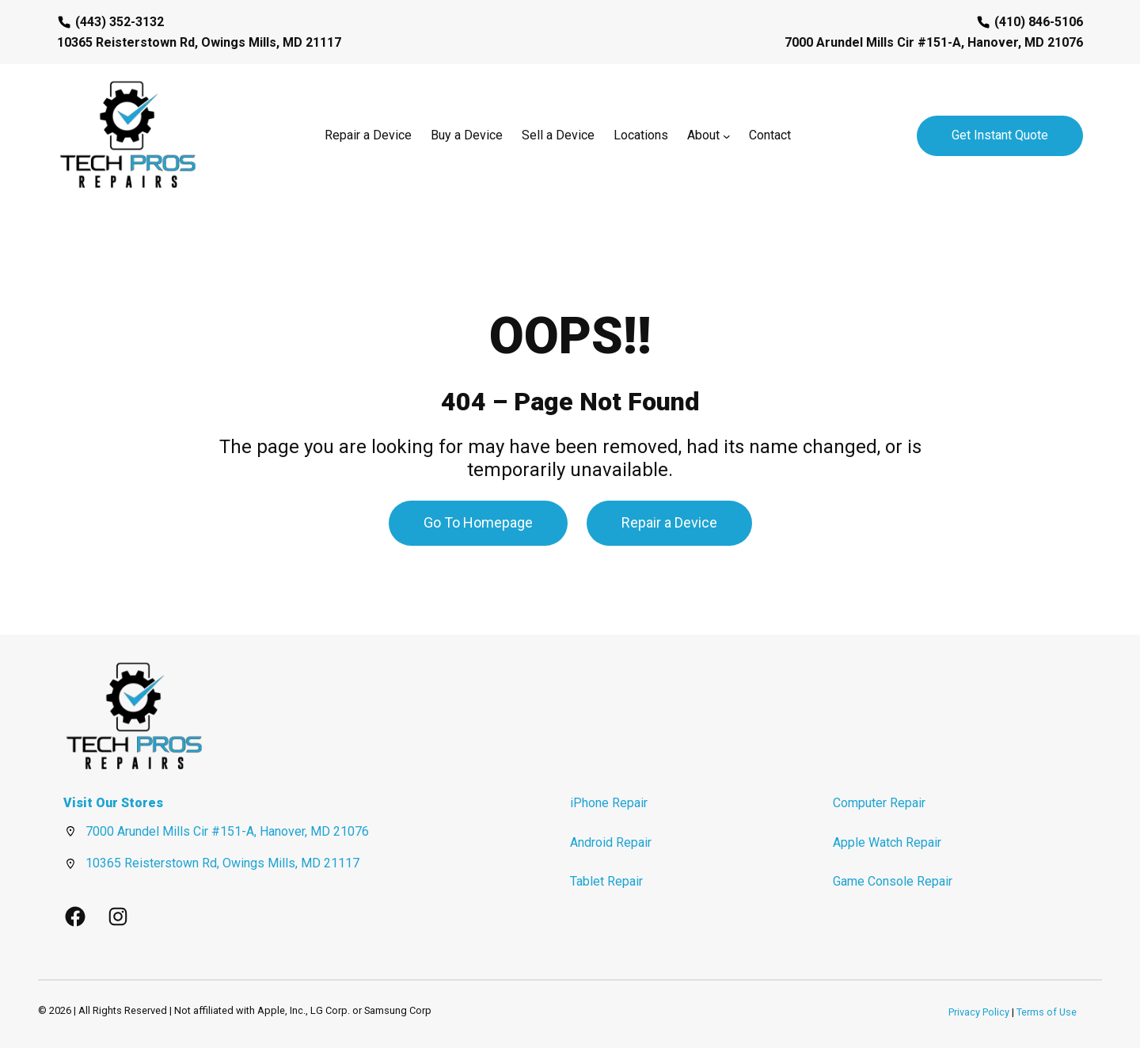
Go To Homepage (478, 522)
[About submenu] (727, 135)
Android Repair (611, 842)
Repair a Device (669, 522)
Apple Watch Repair (887, 842)
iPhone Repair (609, 802)
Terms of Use (1046, 1012)
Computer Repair (879, 802)
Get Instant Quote (1000, 135)
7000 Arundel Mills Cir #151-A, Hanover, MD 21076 (227, 831)
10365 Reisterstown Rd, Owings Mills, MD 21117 (222, 863)
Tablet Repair (606, 881)
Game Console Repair (892, 881)
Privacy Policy (978, 1012)
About (703, 135)
